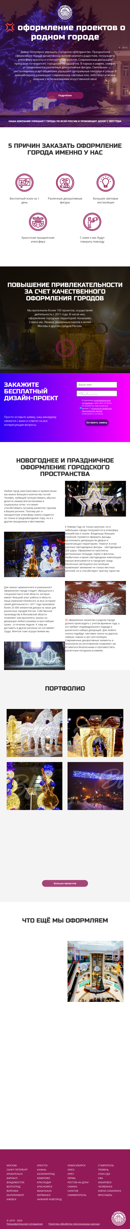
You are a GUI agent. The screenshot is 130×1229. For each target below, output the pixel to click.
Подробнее (65, 95)
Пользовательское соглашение (25, 1223)
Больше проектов (65, 883)
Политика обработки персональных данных (74, 1223)
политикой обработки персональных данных (97, 409)
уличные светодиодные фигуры (83, 547)
